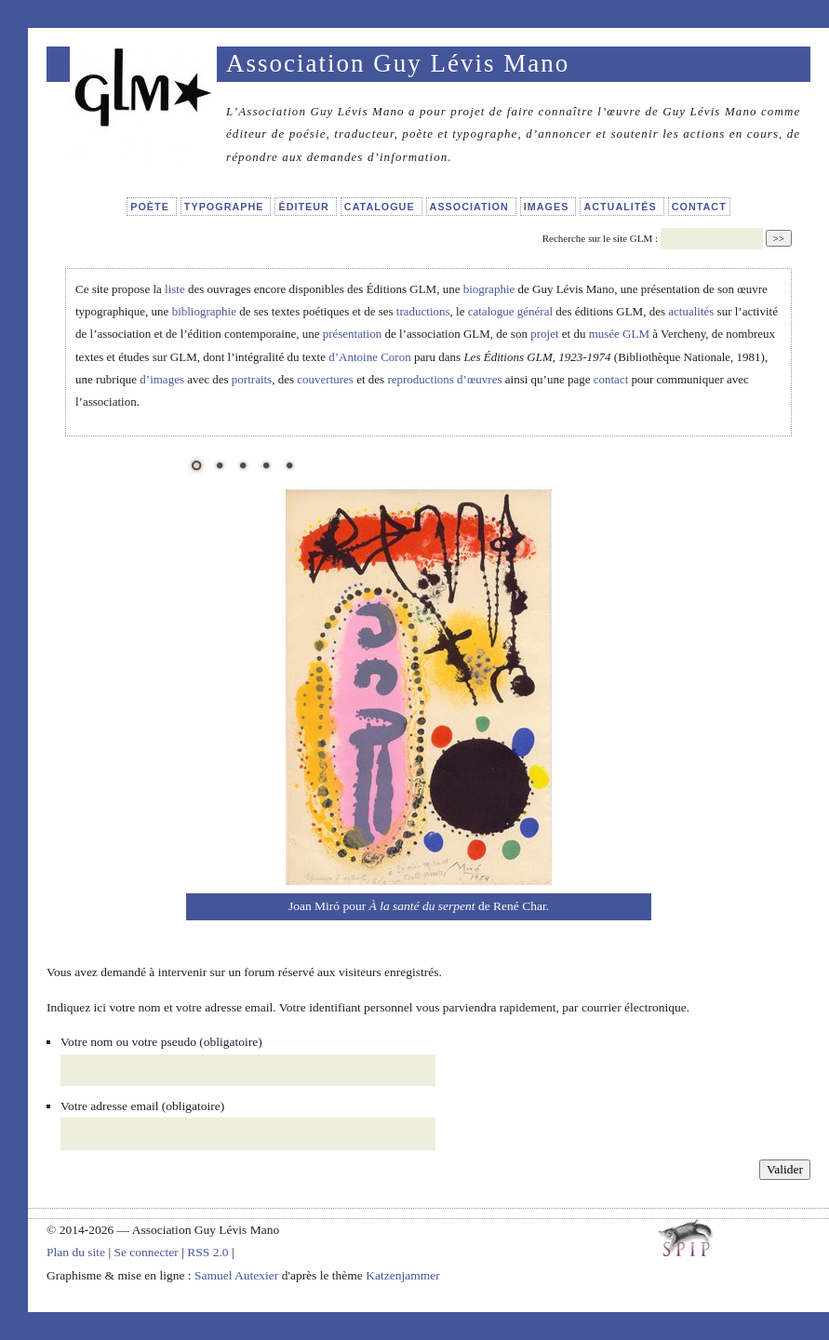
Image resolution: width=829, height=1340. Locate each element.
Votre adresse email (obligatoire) (142, 1106)
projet (544, 334)
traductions (423, 311)
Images (548, 206)
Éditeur (305, 206)
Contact (699, 206)
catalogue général (510, 311)
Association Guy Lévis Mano (397, 63)
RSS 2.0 (207, 1252)
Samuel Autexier (238, 1275)
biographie (489, 289)
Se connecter (146, 1252)
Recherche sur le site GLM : (600, 238)
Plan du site (76, 1252)
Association (471, 206)
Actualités (621, 206)
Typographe (226, 206)
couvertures (325, 379)
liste (175, 289)
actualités (691, 311)
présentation (352, 334)
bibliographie (204, 311)
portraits (252, 379)
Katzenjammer (402, 1275)
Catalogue (381, 206)
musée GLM (619, 334)
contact (611, 379)
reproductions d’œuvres (444, 379)
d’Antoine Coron (369, 357)
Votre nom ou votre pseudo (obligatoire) (161, 1042)
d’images (162, 379)
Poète (151, 206)
